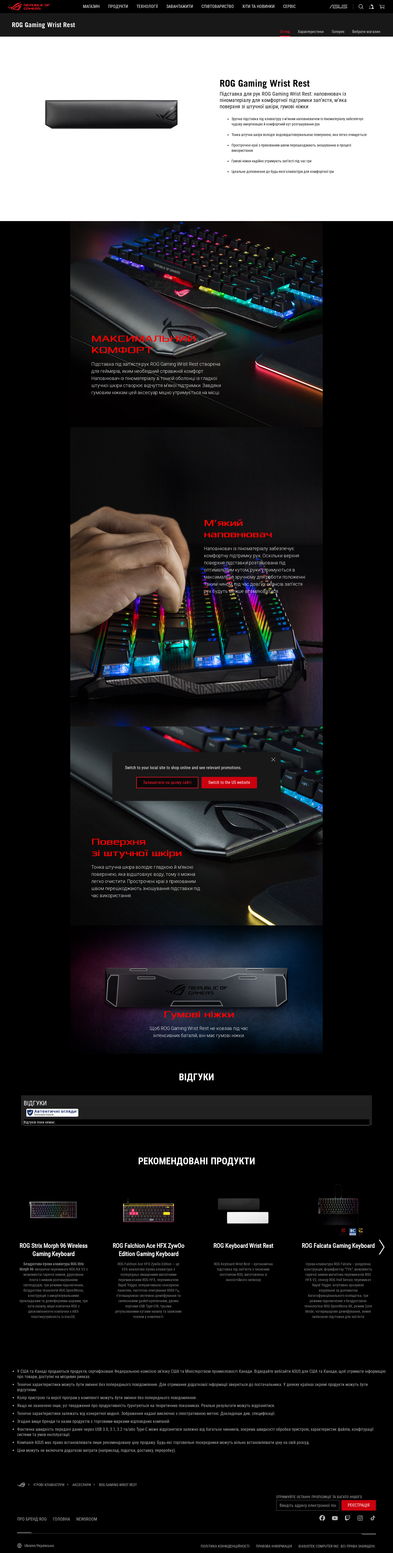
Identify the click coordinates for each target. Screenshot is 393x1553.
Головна (61, 1519)
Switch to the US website (229, 782)
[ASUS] (338, 6)
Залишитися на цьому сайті (167, 782)
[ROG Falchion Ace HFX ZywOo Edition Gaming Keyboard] (148, 1221)
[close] (273, 759)
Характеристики (311, 31)
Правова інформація (274, 1546)
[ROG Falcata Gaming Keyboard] (338, 1221)
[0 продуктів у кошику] (382, 6)
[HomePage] (21, 1485)
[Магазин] (91, 6)
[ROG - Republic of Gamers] (29, 7)
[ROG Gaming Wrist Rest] (118, 1485)
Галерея (338, 31)
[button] (118, 6)
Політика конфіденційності (225, 1546)
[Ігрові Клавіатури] (48, 1485)
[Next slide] (381, 1247)
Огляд (285, 31)
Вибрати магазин (366, 31)
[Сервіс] (289, 6)
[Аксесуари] (81, 1485)
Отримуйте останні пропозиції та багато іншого (319, 1497)
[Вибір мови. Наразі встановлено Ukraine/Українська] (35, 1545)
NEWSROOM (86, 1519)
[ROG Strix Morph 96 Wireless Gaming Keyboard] (53, 1221)
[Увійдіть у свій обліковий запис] (371, 6)
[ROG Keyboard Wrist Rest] (243, 1221)
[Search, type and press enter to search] (361, 6)
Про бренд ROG (32, 1519)
